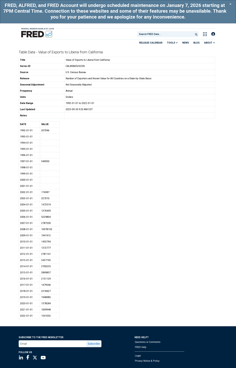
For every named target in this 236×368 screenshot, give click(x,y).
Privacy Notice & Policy (147, 360)
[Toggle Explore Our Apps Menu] (205, 34)
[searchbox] (166, 34)
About (209, 42)
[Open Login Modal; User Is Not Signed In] (213, 34)
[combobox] (165, 34)
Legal (138, 355)
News (185, 42)
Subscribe (94, 343)
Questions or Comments (147, 342)
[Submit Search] (196, 34)
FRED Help (140, 347)
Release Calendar (150, 42)
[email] (52, 343)
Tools (172, 42)
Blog (196, 42)
